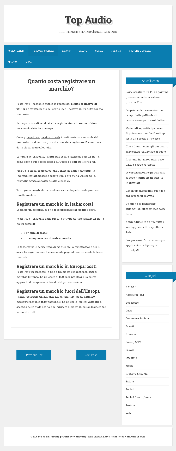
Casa (129, 310)
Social (99, 50)
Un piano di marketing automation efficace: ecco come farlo (146, 209)
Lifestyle (131, 357)
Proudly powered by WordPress (68, 436)
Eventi (130, 326)
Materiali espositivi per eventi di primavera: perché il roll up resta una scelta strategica (146, 133)
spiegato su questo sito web (42, 137)
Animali (131, 286)
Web (128, 413)
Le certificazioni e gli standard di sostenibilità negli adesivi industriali (145, 177)
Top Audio (88, 19)
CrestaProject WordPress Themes (127, 436)
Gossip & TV (133, 342)
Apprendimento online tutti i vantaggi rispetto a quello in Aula (145, 227)
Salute (83, 50)
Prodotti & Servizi (43, 50)
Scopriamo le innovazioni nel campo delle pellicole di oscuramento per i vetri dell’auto (147, 115)
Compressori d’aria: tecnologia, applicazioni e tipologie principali (146, 245)
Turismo (116, 50)
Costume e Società (140, 50)
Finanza (12, 62)
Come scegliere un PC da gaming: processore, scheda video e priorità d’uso (147, 97)
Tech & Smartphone (138, 397)
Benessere (132, 302)
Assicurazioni (16, 50)
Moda (29, 62)
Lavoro (66, 50)
